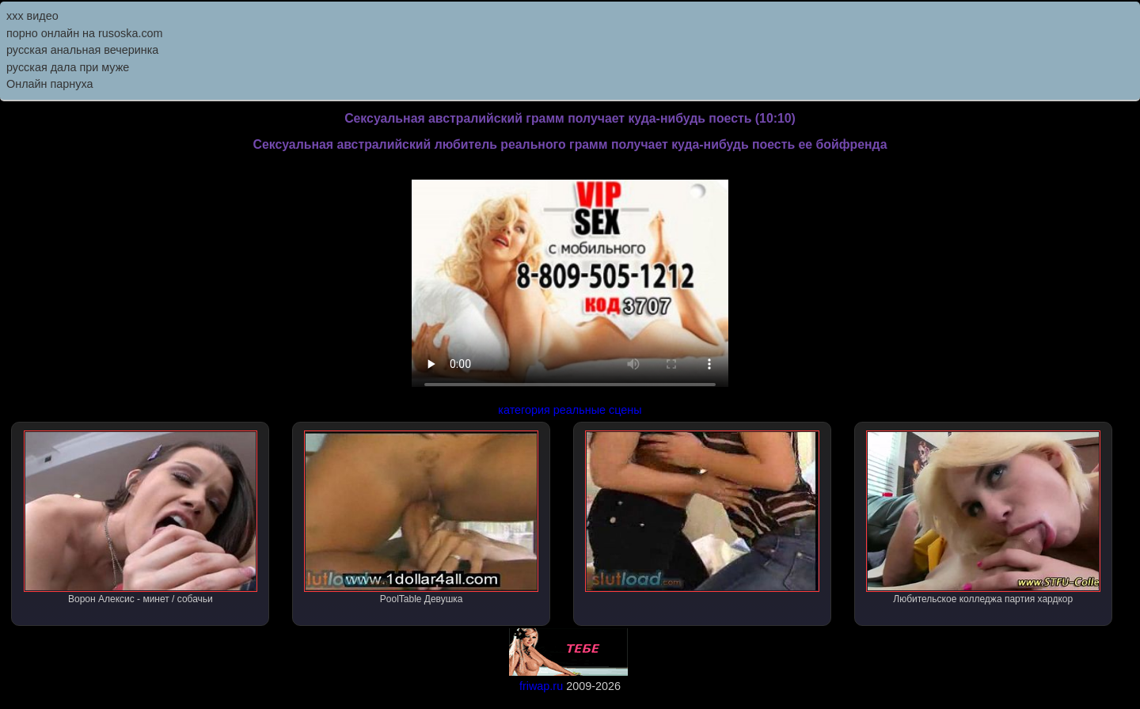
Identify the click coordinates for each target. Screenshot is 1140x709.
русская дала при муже (67, 67)
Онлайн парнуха (49, 84)
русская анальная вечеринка (82, 50)
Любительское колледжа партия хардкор (983, 517)
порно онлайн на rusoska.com (84, 33)
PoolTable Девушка (421, 517)
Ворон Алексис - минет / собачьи (141, 517)
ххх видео (32, 15)
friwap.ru (541, 686)
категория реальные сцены (569, 410)
